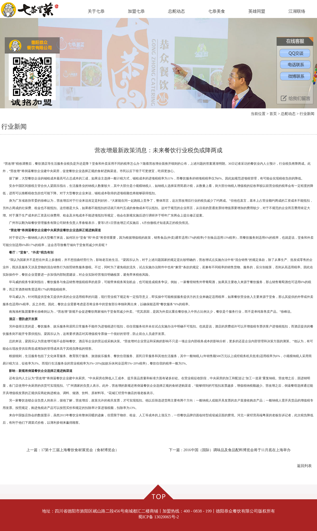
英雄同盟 (256, 11)
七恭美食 (216, 11)
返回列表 (304, 466)
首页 (273, 114)
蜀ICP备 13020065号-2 (158, 517)
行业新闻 (307, 114)
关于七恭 (96, 11)
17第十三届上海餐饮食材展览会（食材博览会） (80, 450)
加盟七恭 (136, 11)
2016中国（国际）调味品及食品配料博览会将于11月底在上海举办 (237, 450)
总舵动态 (176, 11)
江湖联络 (296, 11)
